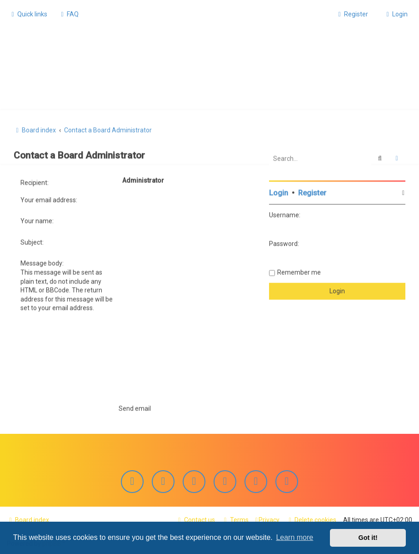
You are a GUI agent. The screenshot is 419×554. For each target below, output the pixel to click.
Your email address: (48, 198)
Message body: (42, 261)
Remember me (299, 270)
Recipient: (34, 181)
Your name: (37, 219)
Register (312, 191)
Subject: (32, 240)
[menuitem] (68, 14)
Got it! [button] (368, 537)
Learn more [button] (294, 537)
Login (278, 191)
